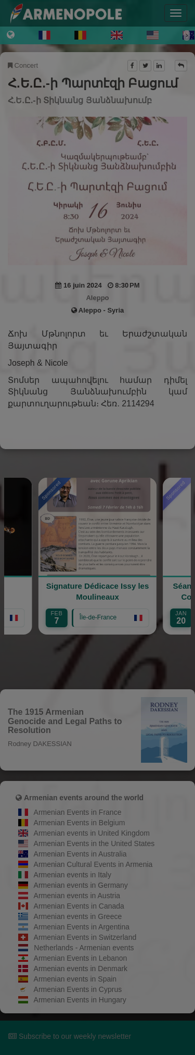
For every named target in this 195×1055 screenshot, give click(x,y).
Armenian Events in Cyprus (78, 989)
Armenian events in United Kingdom (92, 833)
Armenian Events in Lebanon (80, 958)
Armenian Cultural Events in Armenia (93, 864)
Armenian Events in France (78, 812)
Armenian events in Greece (78, 916)
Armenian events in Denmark (81, 968)
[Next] (187, 35)
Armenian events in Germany (81, 885)
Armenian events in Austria (77, 895)
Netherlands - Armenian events (84, 948)
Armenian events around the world (84, 797)
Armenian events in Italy (72, 875)
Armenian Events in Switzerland (85, 937)
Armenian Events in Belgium (79, 822)
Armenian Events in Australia (80, 854)
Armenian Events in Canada (79, 906)
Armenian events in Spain (75, 979)
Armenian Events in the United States (94, 843)
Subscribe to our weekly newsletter (69, 1036)
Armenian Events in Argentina (81, 927)
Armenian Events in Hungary (80, 1000)
